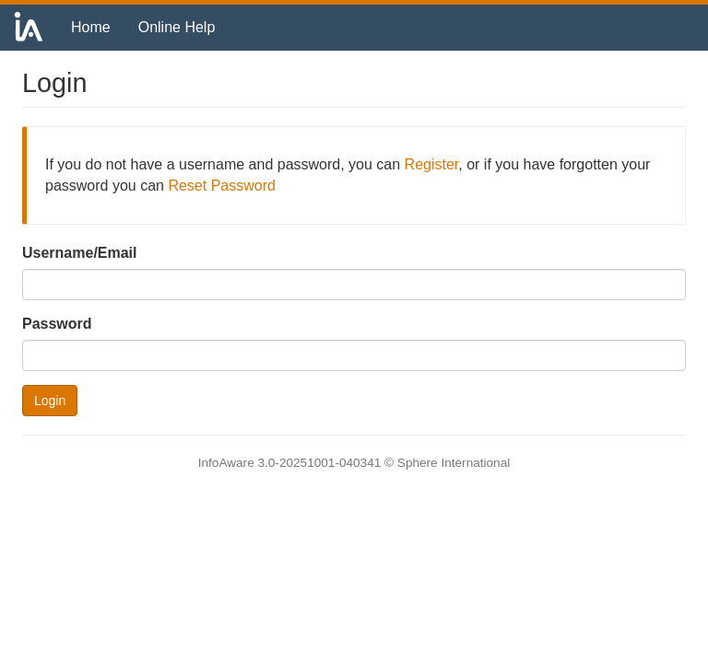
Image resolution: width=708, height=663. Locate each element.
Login (49, 400)
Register (432, 164)
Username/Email (79, 253)
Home (91, 27)
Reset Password (222, 185)
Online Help (177, 27)
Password (57, 324)
